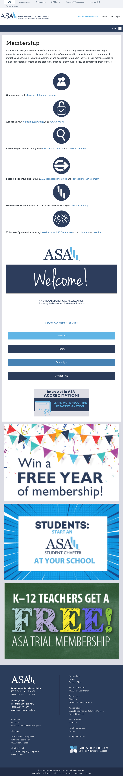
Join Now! (61, 335)
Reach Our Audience (77, 728)
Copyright (36, 773)
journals (26, 121)
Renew (61, 349)
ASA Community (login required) (25, 751)
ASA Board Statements (79, 691)
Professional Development (85, 178)
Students (15, 723)
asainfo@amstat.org (26, 710)
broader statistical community (42, 95)
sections (98, 232)
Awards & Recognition (20, 740)
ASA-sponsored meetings (53, 178)
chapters (84, 232)
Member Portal (17, 748)
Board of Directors (77, 688)
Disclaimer (46, 773)
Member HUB (61, 375)
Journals (73, 723)
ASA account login (80, 205)
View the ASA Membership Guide (61, 323)
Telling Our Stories (77, 737)
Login (117, 17)
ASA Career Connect (52, 148)
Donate (72, 731)
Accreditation (74, 708)
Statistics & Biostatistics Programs (26, 726)
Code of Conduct (76, 714)
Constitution (74, 676)
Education (15, 720)
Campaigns (61, 362)
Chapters (73, 699)
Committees (74, 696)
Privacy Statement (74, 773)
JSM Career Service (77, 148)
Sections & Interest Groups (80, 702)
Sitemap (87, 773)
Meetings (15, 731)
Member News (17, 754)
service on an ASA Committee (57, 232)
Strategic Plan (75, 682)
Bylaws (72, 679)
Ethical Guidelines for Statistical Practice (86, 711)
